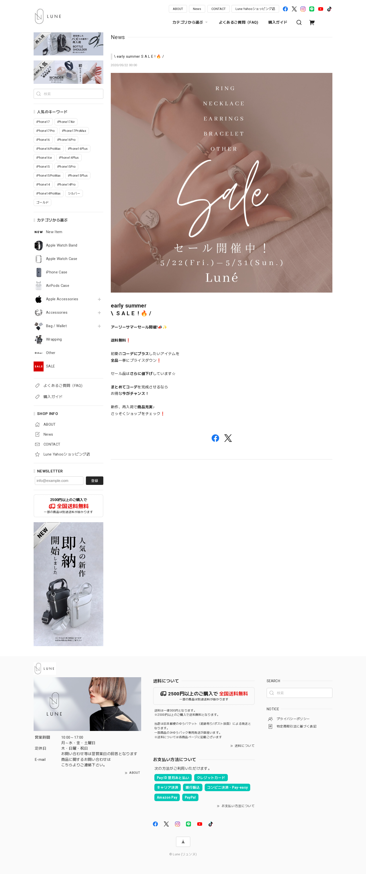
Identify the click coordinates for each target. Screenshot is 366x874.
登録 (94, 481)
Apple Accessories (62, 299)
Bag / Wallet (56, 326)
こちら (67, 765)
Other (51, 353)
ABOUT (178, 9)
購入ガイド (278, 22)
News (197, 9)
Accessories (57, 312)
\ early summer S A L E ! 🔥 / (139, 56)
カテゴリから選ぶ (191, 22)
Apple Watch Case (61, 259)
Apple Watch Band (61, 245)
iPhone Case (56, 272)
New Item (54, 232)
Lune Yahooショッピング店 (255, 9)
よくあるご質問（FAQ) (238, 22)
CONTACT (218, 9)
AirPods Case (57, 286)
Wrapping (54, 339)
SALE (50, 366)
